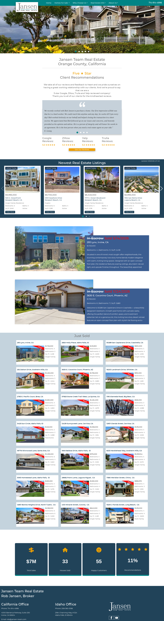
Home (48, 3)
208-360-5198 (67, 608)
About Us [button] (113, 3)
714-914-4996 (155, 3)
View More (10, 212)
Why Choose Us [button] (79, 3)
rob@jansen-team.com (16, 619)
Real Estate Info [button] (97, 3)
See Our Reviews (82, 149)
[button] (76, 51)
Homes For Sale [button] (61, 3)
